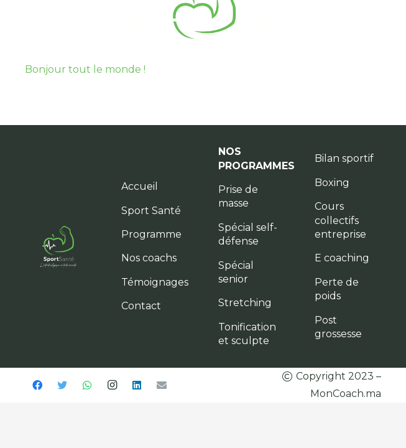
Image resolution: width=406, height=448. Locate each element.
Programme (151, 234)
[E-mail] (161, 385)
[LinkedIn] (136, 385)
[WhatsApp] (87, 385)
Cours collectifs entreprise (340, 220)
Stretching (245, 303)
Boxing (332, 183)
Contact (141, 306)
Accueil (139, 186)
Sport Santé (151, 211)
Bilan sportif (344, 158)
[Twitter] (62, 385)
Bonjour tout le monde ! (85, 69)
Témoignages (154, 282)
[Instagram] (111, 385)
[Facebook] (37, 385)
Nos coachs (149, 258)
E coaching (342, 258)
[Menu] (141, 21)
